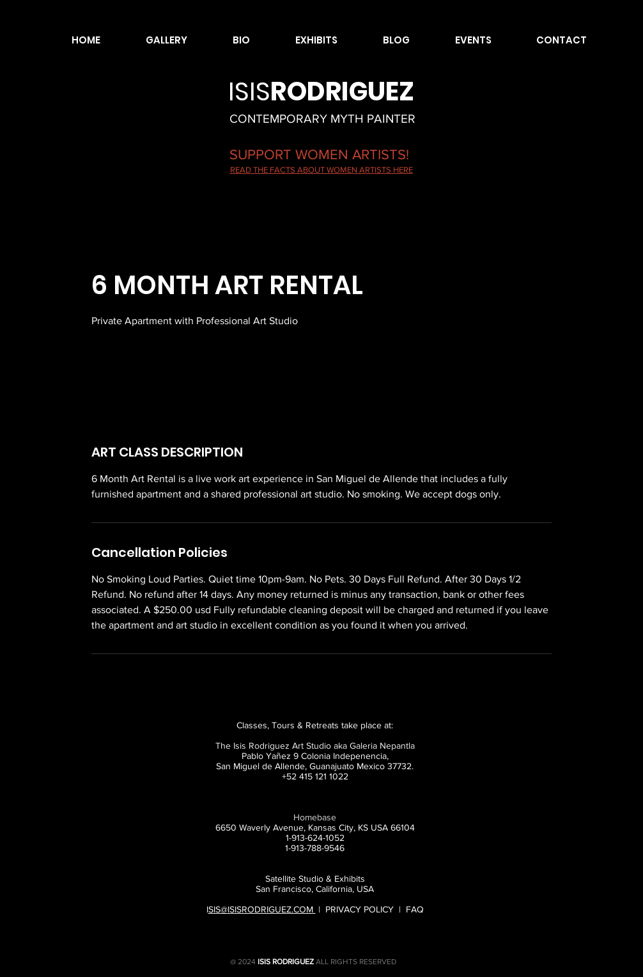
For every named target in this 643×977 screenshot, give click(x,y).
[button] (153, 40)
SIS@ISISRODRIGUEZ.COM (262, 909)
